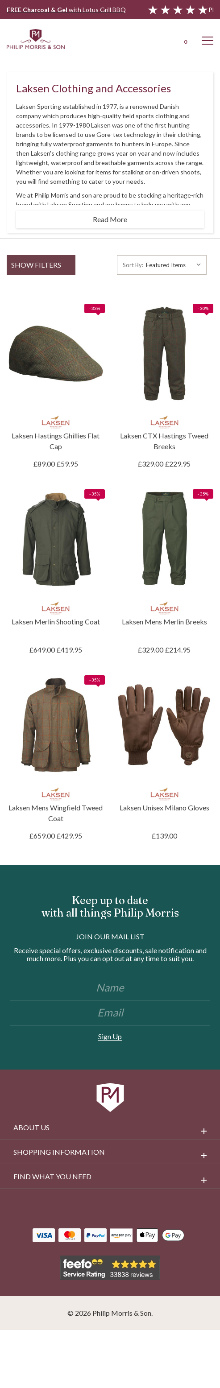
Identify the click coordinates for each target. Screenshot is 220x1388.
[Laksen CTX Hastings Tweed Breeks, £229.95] (164, 353)
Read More (110, 219)
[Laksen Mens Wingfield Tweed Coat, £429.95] (56, 725)
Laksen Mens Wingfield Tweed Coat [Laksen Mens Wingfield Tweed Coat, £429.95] (55, 812)
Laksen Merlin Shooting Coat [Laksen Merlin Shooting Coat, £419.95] (56, 621)
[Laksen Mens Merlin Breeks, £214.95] (164, 539)
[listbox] (175, 265)
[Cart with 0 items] (184, 38)
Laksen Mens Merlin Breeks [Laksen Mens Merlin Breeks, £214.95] (164, 621)
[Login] (161, 39)
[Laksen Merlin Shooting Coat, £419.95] (56, 539)
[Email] (110, 1013)
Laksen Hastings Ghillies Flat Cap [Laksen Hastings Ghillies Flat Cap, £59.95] (56, 440)
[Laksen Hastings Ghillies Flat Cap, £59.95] (56, 353)
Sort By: (133, 265)
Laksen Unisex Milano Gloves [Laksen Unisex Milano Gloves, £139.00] (164, 807)
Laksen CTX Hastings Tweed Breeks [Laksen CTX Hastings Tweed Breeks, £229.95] (164, 440)
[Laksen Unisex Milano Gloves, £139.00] (164, 725)
